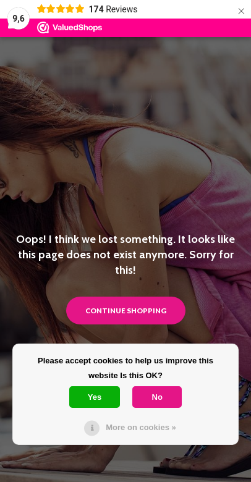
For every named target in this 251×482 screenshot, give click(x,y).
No (157, 397)
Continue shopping (125, 311)
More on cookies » (141, 427)
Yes (94, 397)
